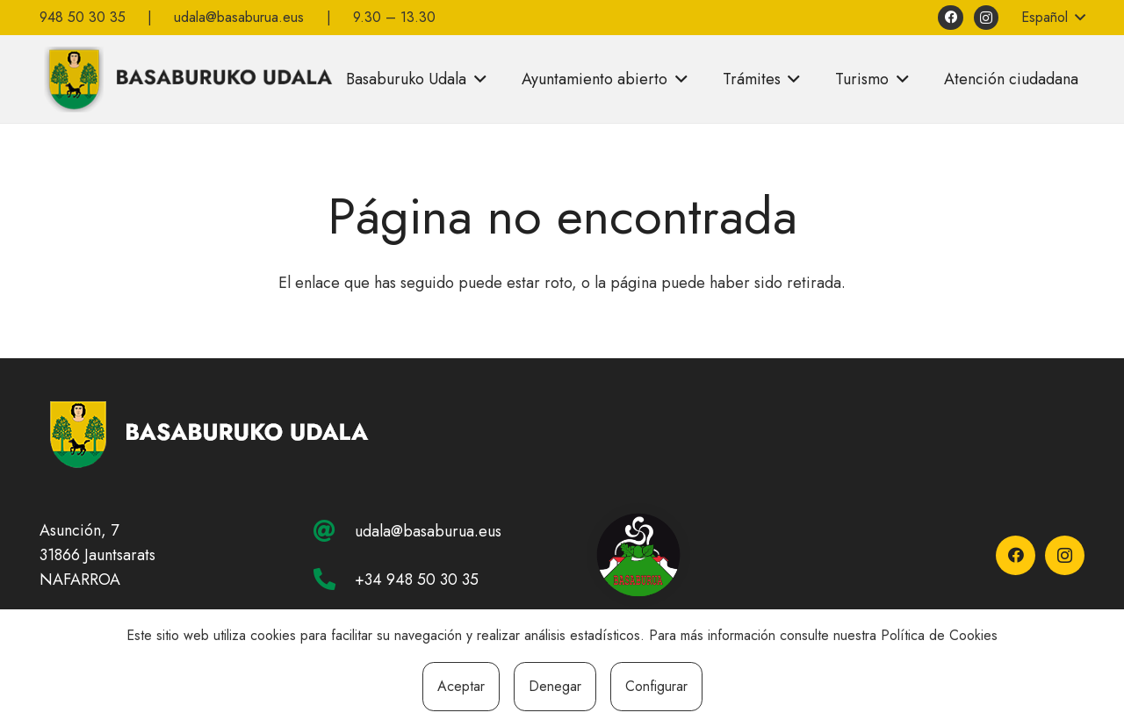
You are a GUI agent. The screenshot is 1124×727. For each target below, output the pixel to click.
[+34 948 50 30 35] (334, 579)
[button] (1052, 18)
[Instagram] (986, 18)
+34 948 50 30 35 (417, 579)
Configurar (656, 686)
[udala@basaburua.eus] (334, 531)
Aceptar (461, 686)
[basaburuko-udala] (186, 79)
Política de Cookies (939, 635)
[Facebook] (950, 18)
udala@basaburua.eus (428, 531)
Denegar (555, 686)
